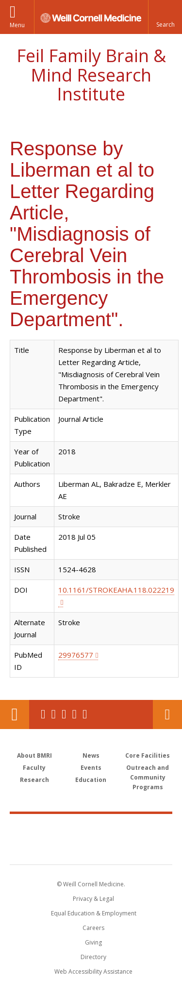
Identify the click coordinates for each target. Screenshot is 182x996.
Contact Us (167, 714)
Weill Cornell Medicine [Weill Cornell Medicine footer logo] (91, 828)
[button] (165, 17)
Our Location (14, 714)
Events (91, 768)
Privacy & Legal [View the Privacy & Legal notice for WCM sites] (93, 899)
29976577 (75, 655)
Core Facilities (147, 755)
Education (90, 780)
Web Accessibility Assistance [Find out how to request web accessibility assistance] (93, 971)
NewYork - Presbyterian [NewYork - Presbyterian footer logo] (91, 849)
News (91, 755)
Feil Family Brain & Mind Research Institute (91, 75)
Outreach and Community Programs (147, 777)
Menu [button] (17, 25)
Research (34, 780)
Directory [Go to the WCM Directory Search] (93, 957)
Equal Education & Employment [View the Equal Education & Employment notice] (93, 913)
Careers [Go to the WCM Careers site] (93, 928)
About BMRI (34, 755)
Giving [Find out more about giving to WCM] (93, 942)
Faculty (34, 768)
